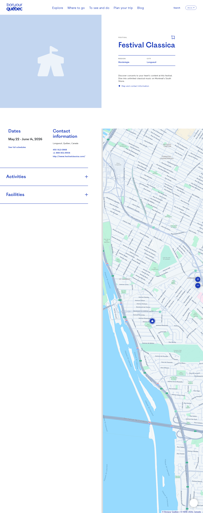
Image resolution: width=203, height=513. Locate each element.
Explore (57, 8)
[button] (152, 321)
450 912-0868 (60, 149)
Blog (140, 8)
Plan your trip (123, 8)
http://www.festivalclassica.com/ (69, 156)
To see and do (99, 8)
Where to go (76, 8)
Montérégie (123, 62)
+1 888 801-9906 (61, 152)
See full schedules (17, 147)
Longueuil (151, 62)
